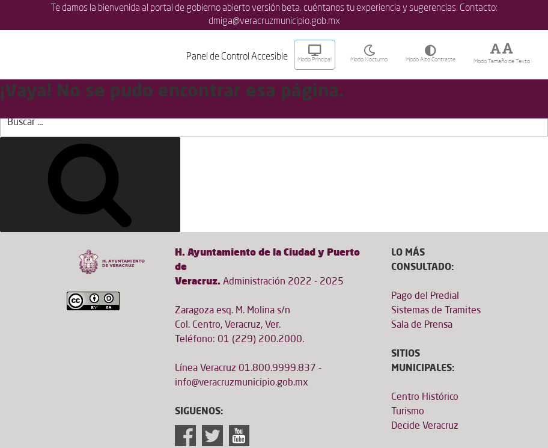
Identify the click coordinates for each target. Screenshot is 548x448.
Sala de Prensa (421, 325)
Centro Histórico (424, 397)
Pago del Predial (425, 296)
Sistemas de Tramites (436, 311)
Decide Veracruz (424, 426)
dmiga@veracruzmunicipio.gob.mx (274, 21)
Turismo (407, 412)
